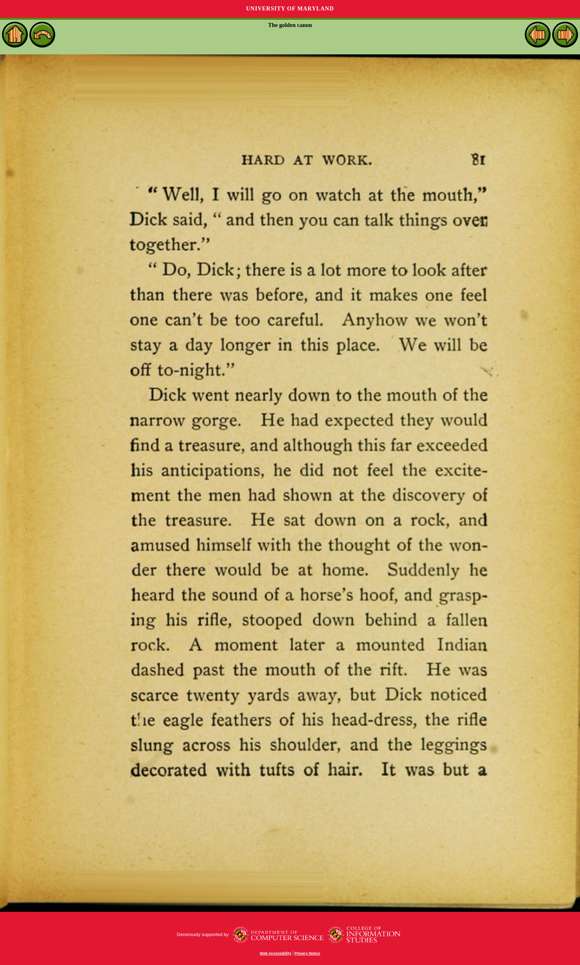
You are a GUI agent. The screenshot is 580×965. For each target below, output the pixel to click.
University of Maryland (290, 9)
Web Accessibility (275, 953)
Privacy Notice (307, 953)
